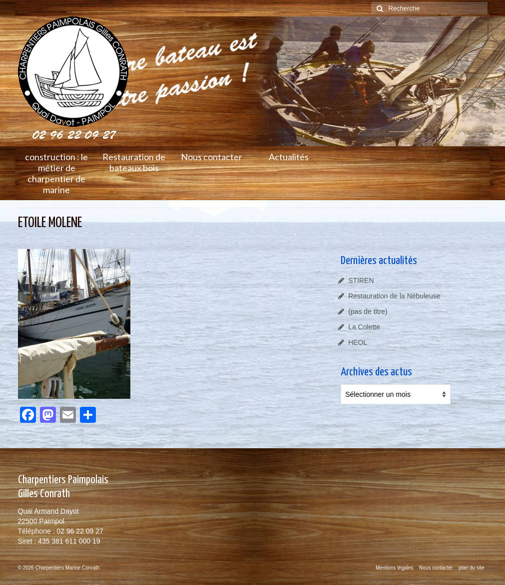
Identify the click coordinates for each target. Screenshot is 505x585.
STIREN (361, 281)
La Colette (364, 327)
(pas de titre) (368, 311)
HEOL (357, 342)
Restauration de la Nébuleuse (394, 296)
